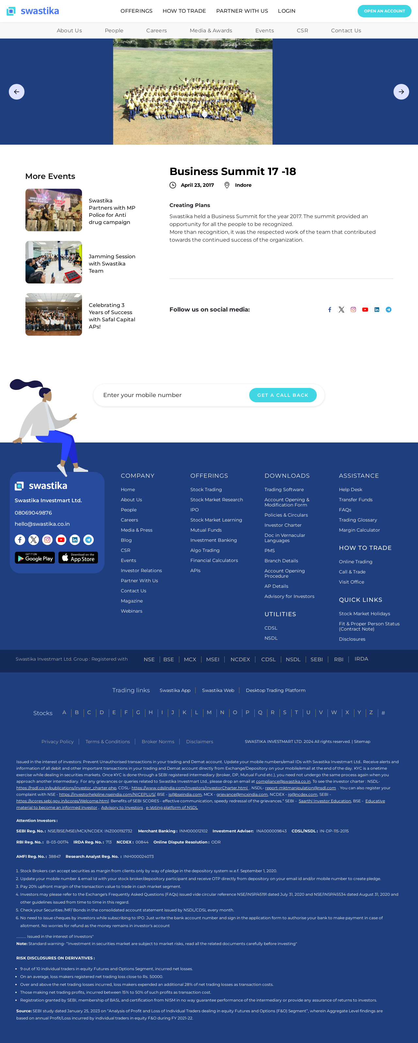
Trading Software (284, 489)
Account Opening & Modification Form (287, 502)
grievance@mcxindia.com (242, 794)
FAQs (345, 509)
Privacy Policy (57, 742)
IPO (194, 509)
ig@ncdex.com (302, 794)
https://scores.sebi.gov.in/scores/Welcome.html (62, 800)
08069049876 (33, 513)
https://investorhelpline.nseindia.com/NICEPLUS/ (107, 794)
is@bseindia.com (185, 794)
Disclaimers (199, 742)
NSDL (271, 638)
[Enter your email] (209, 395)
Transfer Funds (356, 499)
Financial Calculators (214, 560)
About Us (69, 30)
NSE (149, 659)
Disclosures (352, 639)
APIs (195, 570)
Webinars (131, 611)
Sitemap (362, 741)
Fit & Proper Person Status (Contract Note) (369, 626)
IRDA (361, 659)
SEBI (317, 659)
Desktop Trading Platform (276, 690)
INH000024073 (138, 856)
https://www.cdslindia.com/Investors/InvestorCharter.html (190, 787)
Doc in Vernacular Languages (285, 538)
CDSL (271, 628)
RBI (339, 659)
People (114, 30)
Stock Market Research (216, 499)
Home (128, 489)
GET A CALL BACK (283, 395)
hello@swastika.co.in (42, 524)
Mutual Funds (206, 530)
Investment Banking (213, 540)
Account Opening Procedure (285, 573)
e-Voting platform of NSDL (172, 807)
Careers (156, 30)
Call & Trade (352, 571)
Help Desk (350, 489)
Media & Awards (211, 30)
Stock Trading (206, 489)
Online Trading (356, 561)
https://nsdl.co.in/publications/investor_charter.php (66, 787)
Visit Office (351, 582)
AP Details (276, 586)
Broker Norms (158, 742)
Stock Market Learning (216, 519)
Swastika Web (218, 690)
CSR (302, 30)
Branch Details (281, 560)
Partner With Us (139, 580)
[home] (33, 11)
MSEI (212, 659)
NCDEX (240, 659)
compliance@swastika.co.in (283, 781)
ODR (216, 842)
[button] (136, 11)
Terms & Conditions (108, 742)
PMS (270, 550)
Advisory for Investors (289, 596)
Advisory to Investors (122, 807)
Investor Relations (141, 570)
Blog (126, 540)
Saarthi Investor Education (325, 800)
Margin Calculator (359, 530)
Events (264, 30)
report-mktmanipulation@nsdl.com (300, 787)
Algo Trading (205, 550)
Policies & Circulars (286, 515)
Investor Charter (283, 525)
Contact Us (346, 30)
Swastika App (175, 690)
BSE (168, 659)
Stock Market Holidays (364, 613)
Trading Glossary (358, 519)
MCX (190, 659)
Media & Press (137, 530)
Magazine (132, 600)
